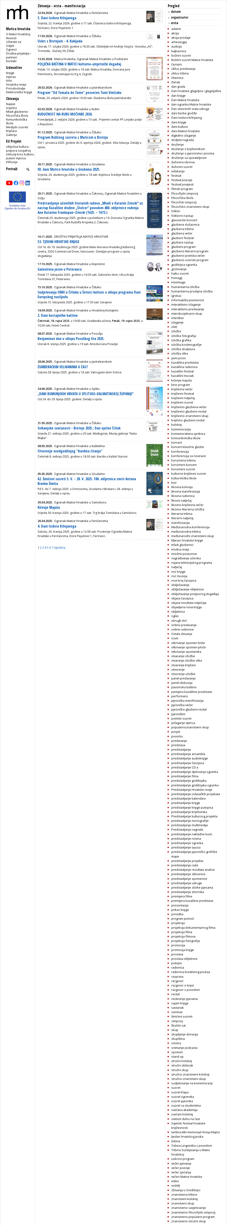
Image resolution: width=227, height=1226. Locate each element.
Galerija (11, 135)
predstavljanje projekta (187, 861)
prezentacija (179, 905)
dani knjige (178, 122)
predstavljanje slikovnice (188, 874)
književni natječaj (183, 398)
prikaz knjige (180, 910)
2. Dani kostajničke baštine (58, 315)
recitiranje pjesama (184, 999)
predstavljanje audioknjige (189, 758)
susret (175, 1087)
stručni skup (179, 1070)
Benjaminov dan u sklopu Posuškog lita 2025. (71, 338)
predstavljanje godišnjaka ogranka (195, 785)
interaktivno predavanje (187, 309)
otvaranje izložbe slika (186, 660)
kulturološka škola (183, 478)
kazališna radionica (184, 367)
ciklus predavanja (183, 69)
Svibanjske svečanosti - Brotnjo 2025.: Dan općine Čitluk (79, 428)
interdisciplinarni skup (186, 313)
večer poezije (180, 1168)
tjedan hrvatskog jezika (187, 1136)
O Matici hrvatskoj (18, 34)
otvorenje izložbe (183, 674)
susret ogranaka (182, 1097)
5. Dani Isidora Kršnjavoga (57, 18)
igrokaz (176, 296)
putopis (176, 963)
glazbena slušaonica (185, 224)
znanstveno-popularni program (193, 1217)
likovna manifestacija (185, 491)
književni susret (182, 402)
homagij (176, 278)
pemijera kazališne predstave (191, 692)
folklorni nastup (182, 216)
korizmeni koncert (184, 465)
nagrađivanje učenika (186, 558)
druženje (177, 144)
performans (179, 696)
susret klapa (179, 1092)
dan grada (178, 86)
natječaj (176, 567)
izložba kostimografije (186, 345)
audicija (176, 46)
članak (175, 82)
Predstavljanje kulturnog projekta (194, 816)
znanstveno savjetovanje (188, 1208)
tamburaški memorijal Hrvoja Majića (195, 1132)
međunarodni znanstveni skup (192, 536)
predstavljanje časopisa (187, 763)
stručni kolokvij (181, 1061)
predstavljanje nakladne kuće (191, 834)
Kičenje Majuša (49, 507)
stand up (177, 1056)
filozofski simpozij (184, 202)
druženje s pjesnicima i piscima (192, 153)
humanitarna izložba (185, 287)
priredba (177, 914)
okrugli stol (179, 620)
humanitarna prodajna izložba (192, 291)
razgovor (177, 981)
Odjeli (10, 46)
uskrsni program (182, 1159)
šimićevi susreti (181, 1016)
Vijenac (11, 77)
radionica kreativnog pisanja (190, 972)
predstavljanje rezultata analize (193, 869)
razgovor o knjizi (182, 985)
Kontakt (11, 61)
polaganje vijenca (183, 723)
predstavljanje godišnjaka (189, 780)
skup (174, 1030)
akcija (175, 33)
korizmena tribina (183, 460)
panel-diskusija (181, 683)
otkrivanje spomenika (186, 652)
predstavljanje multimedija (189, 825)
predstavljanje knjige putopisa (192, 807)
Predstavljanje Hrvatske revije (191, 789)
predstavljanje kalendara (188, 798)
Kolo (9, 80)
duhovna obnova (183, 162)
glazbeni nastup (182, 242)
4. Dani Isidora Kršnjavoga (57, 526)
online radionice (182, 629)
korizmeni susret (183, 469)
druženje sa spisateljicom (189, 158)
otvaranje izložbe (183, 656)
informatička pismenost (187, 300)
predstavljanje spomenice (189, 879)
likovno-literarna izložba (187, 509)
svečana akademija (184, 1110)
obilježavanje (180, 585)
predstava (178, 745)
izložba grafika (181, 340)
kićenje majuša (181, 380)
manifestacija (180, 523)
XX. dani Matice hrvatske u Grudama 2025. (69, 169)
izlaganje (177, 322)
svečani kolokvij (182, 1114)
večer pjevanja (181, 1163)
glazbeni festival (182, 238)
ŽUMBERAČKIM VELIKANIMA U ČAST (63, 367)
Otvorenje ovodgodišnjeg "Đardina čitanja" (70, 451)
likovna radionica (183, 496)
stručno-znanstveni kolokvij (190, 1074)
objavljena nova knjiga (186, 607)
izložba (176, 331)
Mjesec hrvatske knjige (187, 540)
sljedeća (59, 547)
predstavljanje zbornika (187, 892)
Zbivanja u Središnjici (185, 1190)
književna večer (182, 389)
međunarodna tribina (186, 531)
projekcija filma (181, 932)
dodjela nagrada (182, 140)
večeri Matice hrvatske (186, 1177)
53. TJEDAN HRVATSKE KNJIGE (58, 241)
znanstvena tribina (184, 1194)
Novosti (11, 38)
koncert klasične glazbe (187, 447)
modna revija (180, 549)
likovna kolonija (182, 487)
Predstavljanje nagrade (187, 829)
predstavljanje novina (186, 838)
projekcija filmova (183, 936)
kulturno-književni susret (188, 473)
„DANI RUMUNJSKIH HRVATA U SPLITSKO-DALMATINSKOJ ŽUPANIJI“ (85, 393)
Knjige (10, 73)
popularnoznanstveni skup (190, 727)
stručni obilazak (182, 1065)
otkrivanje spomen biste (188, 643)
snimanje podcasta (184, 1048)
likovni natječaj (181, 500)
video (175, 1181)
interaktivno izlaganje (186, 304)
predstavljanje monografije (190, 821)
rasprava (177, 976)
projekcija (178, 923)
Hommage (178, 282)
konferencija (180, 451)
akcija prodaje (181, 37)
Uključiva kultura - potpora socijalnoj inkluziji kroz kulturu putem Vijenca (20, 152)
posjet (175, 732)
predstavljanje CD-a (184, 767)
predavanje (179, 741)
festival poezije (181, 180)
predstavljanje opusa (186, 847)
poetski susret (181, 718)
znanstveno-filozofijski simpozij (193, 1212)
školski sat (178, 1025)
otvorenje (178, 669)
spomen (177, 1052)
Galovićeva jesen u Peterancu (60, 269)
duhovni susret (181, 167)
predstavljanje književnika (189, 812)
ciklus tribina (180, 73)
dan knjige (178, 95)
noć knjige (178, 572)
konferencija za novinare (188, 456)
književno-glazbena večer (189, 407)
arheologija (179, 42)
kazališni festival (182, 371)
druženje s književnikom (188, 149)
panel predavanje (183, 678)
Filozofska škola (17, 115)
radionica (177, 967)
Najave (10, 104)
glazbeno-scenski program (189, 260)
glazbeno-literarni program (189, 251)
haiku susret (180, 273)
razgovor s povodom (185, 990)
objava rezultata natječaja (188, 603)
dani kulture (179, 127)
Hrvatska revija (16, 84)
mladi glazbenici (182, 545)
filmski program (182, 189)
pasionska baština (183, 687)
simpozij (177, 1021)
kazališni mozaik (182, 376)
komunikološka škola (185, 438)
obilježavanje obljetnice (187, 589)
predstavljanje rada (184, 865)
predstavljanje (181, 749)
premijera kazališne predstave (192, 901)
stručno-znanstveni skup (188, 1079)
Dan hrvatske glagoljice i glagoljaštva (196, 91)
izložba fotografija (183, 336)
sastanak (177, 1007)
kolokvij (176, 425)
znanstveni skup (182, 1203)
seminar (177, 1012)
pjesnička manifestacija (187, 700)
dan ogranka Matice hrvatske (191, 104)
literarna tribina (181, 514)
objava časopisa (182, 598)
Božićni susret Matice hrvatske (192, 60)
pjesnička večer (182, 705)
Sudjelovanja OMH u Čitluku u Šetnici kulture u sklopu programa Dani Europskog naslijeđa (89, 294)
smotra (176, 1043)
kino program (180, 385)
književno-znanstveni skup (189, 416)
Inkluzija (11, 162)
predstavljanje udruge (186, 883)
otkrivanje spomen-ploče (188, 647)
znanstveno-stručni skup (188, 1221)
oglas (175, 616)
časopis (176, 64)
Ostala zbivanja (181, 634)
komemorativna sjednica (188, 434)
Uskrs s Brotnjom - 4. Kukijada (60, 41)
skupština (178, 1039)
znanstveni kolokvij (184, 1199)
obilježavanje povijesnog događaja (195, 594)
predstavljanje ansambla (188, 754)
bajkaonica (178, 51)
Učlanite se (13, 42)
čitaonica (177, 78)
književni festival (182, 393)
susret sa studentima (186, 1105)
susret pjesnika (182, 1101)
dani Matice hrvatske (185, 131)
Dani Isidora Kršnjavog (186, 117)
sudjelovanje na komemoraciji (192, 1083)
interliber (177, 318)
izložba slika (179, 353)
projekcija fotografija (185, 941)
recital (175, 994)
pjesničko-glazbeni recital (189, 709)
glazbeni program (183, 247)
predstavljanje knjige (185, 803)
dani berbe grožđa (184, 113)
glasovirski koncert (184, 220)
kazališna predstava (185, 362)
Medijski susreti (17, 127)
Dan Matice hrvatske (185, 100)
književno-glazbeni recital (188, 411)
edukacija (178, 171)
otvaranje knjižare (183, 665)
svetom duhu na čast (185, 1119)
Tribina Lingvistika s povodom (191, 1145)
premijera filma (181, 896)
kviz (174, 482)
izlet (174, 327)
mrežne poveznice (184, 554)
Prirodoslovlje (15, 88)
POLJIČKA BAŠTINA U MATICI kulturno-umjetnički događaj (79, 64)
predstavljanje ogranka (187, 843)
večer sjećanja (181, 1172)
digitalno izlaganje (183, 135)
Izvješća (11, 108)
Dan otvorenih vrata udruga (190, 109)
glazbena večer (181, 233)
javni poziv (178, 358)
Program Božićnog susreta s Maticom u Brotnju (73, 137)
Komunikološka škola (16, 121)
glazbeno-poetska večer (188, 255)
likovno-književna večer (187, 505)
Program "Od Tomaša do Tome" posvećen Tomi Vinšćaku (79, 92)
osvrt (174, 638)
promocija (178, 945)
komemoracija (181, 429)
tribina (175, 1141)
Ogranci (11, 49)
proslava (177, 954)
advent (176, 29)
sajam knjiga (179, 1003)
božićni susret (181, 55)
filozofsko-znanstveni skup (190, 207)
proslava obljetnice (184, 959)
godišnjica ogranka (184, 264)
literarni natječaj (182, 518)
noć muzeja (179, 576)
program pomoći (182, 918)
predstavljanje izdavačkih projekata (195, 794)
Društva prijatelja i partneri (18, 55)
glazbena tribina (182, 229)
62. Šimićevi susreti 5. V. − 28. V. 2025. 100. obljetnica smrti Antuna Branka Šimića (87, 481)
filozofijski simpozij (184, 193)
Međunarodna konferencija (190, 527)
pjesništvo (178, 714)
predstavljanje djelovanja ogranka (194, 772)
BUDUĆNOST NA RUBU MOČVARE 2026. (65, 114)
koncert (176, 442)
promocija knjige (182, 950)
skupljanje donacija (184, 1034)
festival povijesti (182, 184)
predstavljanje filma (184, 776)
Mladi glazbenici (17, 111)
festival (176, 175)
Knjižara (11, 131)
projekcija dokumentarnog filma (193, 927)
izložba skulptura (183, 349)
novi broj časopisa (183, 580)
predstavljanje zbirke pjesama (192, 887)
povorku (177, 736)
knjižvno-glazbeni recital (187, 420)
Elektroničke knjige (19, 92)
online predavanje (184, 625)
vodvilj (175, 1185)
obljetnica (178, 611)
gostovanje (179, 269)
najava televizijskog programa (191, 562)
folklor (175, 211)
